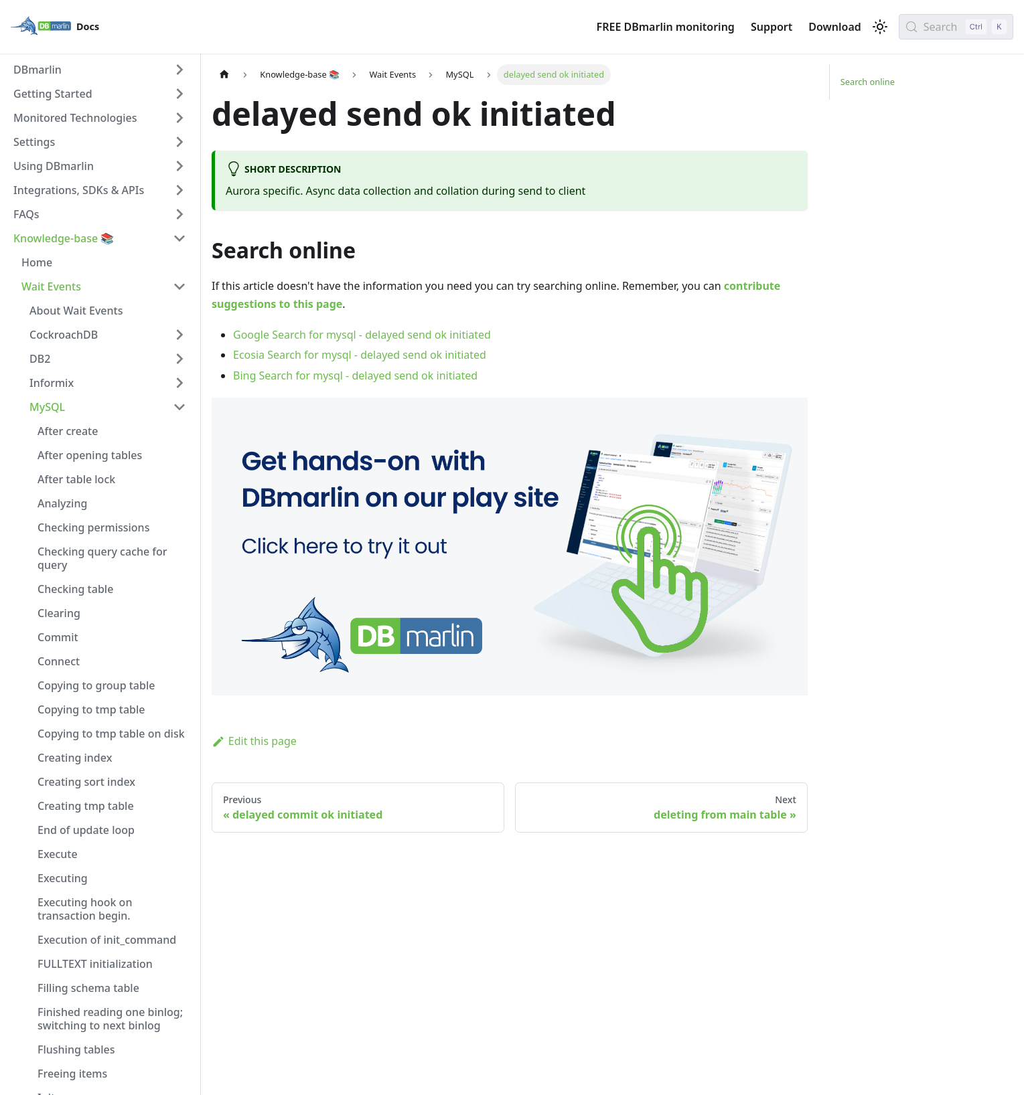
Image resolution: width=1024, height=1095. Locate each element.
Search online (867, 82)
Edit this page (254, 741)
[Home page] (224, 74)
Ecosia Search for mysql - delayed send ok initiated (359, 354)
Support (771, 26)
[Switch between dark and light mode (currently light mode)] (880, 26)
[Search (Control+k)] (956, 26)
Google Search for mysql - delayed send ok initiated (362, 334)
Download (834, 26)
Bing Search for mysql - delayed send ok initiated (355, 375)
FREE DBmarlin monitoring (666, 26)
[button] (99, 69)
